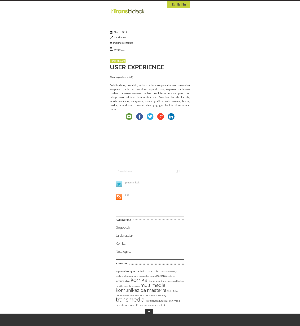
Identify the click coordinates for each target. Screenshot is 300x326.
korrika (139, 280)
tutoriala (129, 305)
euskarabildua (123, 276)
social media (149, 295)
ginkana (134, 276)
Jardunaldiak (124, 235)
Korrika (121, 243)
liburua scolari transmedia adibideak (166, 281)
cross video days (169, 271)
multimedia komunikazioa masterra (141, 287)
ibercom (161, 275)
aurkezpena (129, 271)
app (118, 271)
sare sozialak (136, 295)
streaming (161, 295)
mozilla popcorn (132, 286)
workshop (144, 305)
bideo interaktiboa (150, 271)
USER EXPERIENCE (137, 67)
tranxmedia (174, 301)
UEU (137, 305)
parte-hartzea (122, 295)
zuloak (162, 305)
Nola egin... (123, 251)
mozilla (119, 286)
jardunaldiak (123, 281)
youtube (154, 305)
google (142, 276)
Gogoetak (123, 227)
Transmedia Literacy (156, 300)
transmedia (130, 299)
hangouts (151, 276)
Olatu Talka (172, 291)
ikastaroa (170, 276)
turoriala (120, 305)
